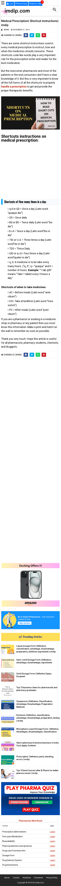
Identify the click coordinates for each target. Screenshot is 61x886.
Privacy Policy (51, 878)
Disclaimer (38, 878)
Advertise (27, 878)
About (7, 878)
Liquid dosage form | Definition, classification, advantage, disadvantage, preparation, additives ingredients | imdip (36, 649)
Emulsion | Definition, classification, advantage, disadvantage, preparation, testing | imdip (38, 718)
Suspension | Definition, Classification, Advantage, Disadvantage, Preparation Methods (34, 704)
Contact (16, 878)
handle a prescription (14, 86)
